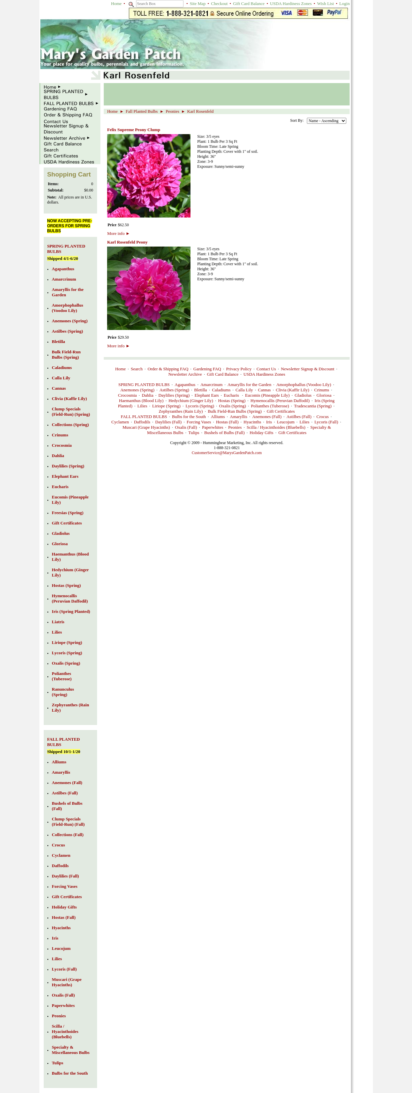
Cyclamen (120, 421)
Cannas (264, 389)
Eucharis (232, 395)
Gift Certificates (281, 411)
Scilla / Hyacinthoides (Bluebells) (276, 427)
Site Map (197, 3)
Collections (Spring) (70, 424)
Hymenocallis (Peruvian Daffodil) (280, 400)
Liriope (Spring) (166, 405)
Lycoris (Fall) (326, 421)
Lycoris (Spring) (199, 405)
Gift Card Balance (249, 3)
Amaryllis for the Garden (249, 384)
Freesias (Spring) (67, 512)
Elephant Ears (206, 395)
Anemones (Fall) (267, 416)
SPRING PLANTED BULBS (144, 384)
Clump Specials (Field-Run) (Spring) (71, 411)
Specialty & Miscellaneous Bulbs (70, 1050)
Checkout (219, 3)
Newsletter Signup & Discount (307, 368)
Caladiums (221, 389)
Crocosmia (127, 395)
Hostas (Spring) (232, 400)
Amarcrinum (211, 384)
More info (118, 233)
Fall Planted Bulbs (142, 111)
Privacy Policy (239, 368)
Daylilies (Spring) (174, 395)
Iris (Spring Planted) (71, 611)
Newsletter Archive (185, 374)
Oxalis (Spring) (232, 405)
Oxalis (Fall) (186, 427)
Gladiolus (303, 395)
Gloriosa (324, 395)
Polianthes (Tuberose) (270, 405)
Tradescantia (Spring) (313, 405)
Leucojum (286, 421)
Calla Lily (244, 389)
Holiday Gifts (261, 432)
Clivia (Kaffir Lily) (292, 389)
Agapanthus (185, 384)
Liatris (58, 621)
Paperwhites (213, 427)
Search (136, 368)
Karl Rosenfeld (200, 111)
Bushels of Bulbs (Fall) (224, 432)
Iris (269, 421)
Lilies (142, 405)
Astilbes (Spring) (174, 389)
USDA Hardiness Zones (291, 3)
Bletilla (200, 389)
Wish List (325, 3)
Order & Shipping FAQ (167, 368)
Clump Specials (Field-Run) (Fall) (68, 821)
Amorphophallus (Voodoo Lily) (303, 384)
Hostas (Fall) (227, 421)
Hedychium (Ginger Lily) (190, 400)
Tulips (193, 432)
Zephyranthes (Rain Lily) (181, 411)
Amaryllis (238, 416)
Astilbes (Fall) (299, 416)
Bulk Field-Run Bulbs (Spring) (235, 411)
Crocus (322, 416)
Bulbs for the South (189, 416)
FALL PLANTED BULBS (144, 416)
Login (344, 3)
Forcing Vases (198, 421)
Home (116, 3)
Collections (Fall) (67, 834)
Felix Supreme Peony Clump (133, 129)
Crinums (321, 389)
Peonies (172, 111)
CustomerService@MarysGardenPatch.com (227, 452)
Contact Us (266, 368)
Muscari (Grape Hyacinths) (146, 427)
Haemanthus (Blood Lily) (141, 400)
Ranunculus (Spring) (63, 692)
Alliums (218, 416)
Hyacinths (252, 421)
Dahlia (147, 395)
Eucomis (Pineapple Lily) (267, 395)
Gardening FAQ (207, 368)
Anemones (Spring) (137, 389)
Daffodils (142, 421)
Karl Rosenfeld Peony (127, 242)
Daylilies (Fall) (168, 421)
